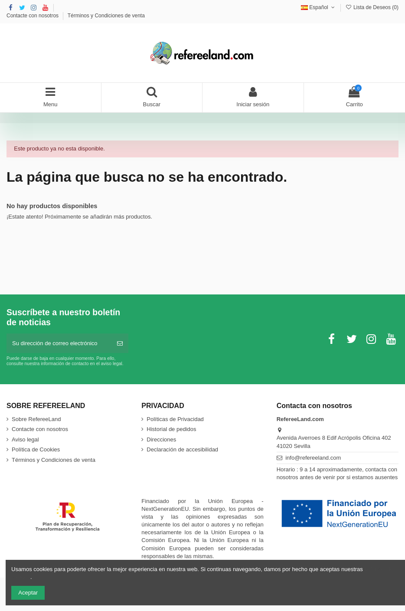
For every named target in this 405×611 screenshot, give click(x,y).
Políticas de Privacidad (175, 419)
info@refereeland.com (313, 457)
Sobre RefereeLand (36, 419)
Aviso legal (25, 439)
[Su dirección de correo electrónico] (59, 343)
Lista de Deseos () (371, 7)
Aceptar (28, 592)
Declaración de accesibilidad (182, 449)
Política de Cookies (36, 449)
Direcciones (161, 439)
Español (318, 7)
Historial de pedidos (171, 429)
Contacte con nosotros (33, 16)
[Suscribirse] (119, 343)
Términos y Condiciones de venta (106, 16)
